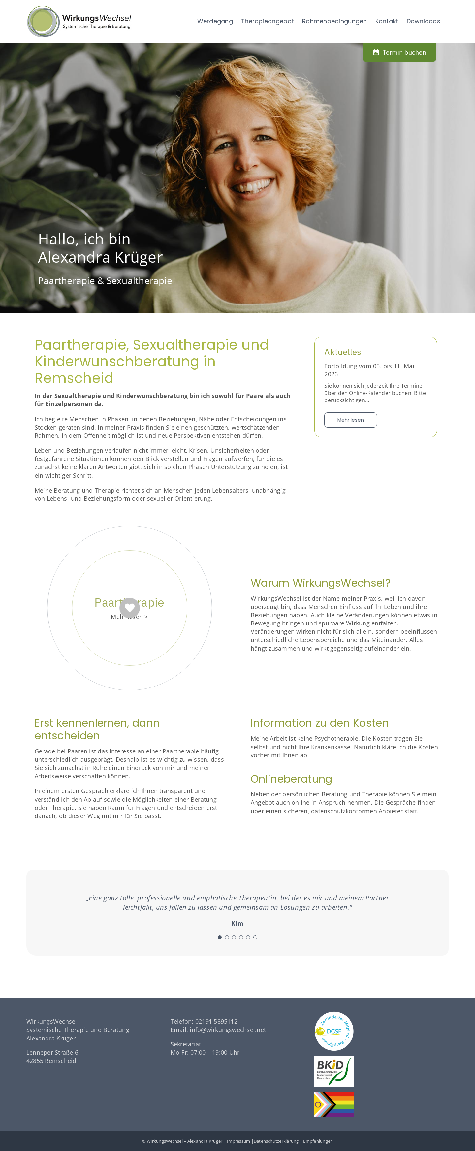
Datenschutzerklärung (276, 1141)
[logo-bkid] (334, 1058)
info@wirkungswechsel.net (228, 1030)
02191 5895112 (216, 1021)
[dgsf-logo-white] (334, 1014)
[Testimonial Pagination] (220, 937)
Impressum (238, 1141)
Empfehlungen (318, 1141)
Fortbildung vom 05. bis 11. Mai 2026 (369, 370)
